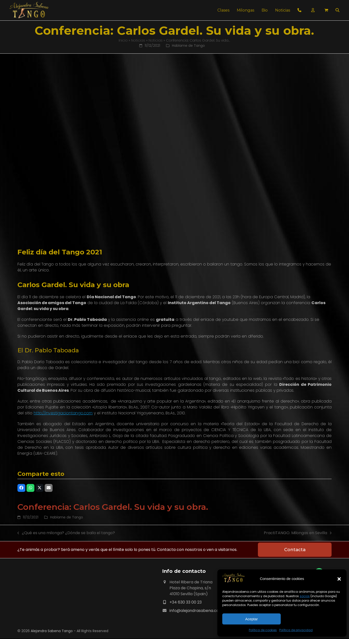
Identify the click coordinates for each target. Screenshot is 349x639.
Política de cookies (263, 630)
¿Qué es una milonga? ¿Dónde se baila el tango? (66, 533)
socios (305, 596)
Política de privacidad (296, 630)
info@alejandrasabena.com (196, 611)
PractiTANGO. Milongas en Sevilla (298, 533)
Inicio (123, 40)
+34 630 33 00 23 (185, 603)
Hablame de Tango (188, 45)
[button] (339, 579)
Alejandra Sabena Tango (52, 631)
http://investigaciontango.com (63, 413)
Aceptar (251, 619)
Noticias (138, 40)
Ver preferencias (312, 619)
